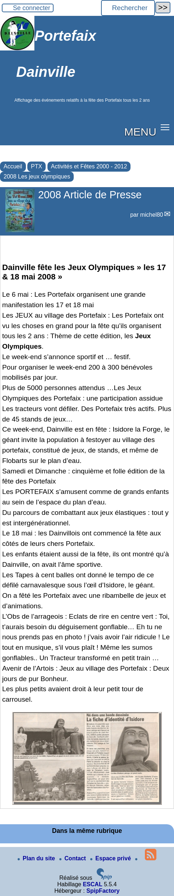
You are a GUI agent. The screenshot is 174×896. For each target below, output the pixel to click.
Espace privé (111, 858)
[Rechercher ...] (128, 8)
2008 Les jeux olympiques (37, 176)
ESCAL (92, 884)
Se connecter (31, 8)
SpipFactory (102, 891)
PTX (36, 166)
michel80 (151, 215)
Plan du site (37, 858)
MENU (140, 131)
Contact (73, 858)
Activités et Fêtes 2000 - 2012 (89, 166)
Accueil (13, 166)
